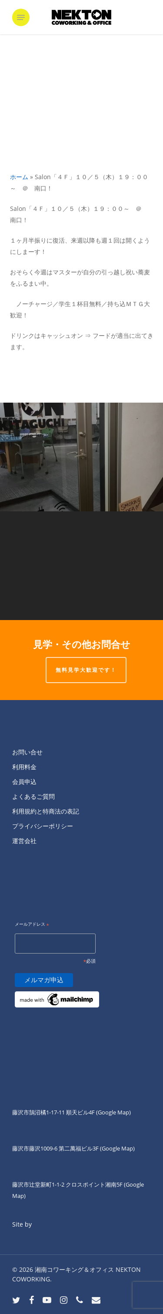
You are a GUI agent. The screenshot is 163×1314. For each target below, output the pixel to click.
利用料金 (24, 767)
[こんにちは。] (81, 457)
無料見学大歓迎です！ (86, 670)
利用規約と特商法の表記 (45, 811)
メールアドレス (32, 924)
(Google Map (112, 1112)
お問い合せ (27, 752)
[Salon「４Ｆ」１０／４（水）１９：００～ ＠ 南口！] (81, 565)
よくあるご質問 (33, 796)
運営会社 (24, 841)
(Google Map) (117, 1148)
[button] (21, 17)
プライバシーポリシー (42, 826)
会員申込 (24, 781)
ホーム (19, 177)
